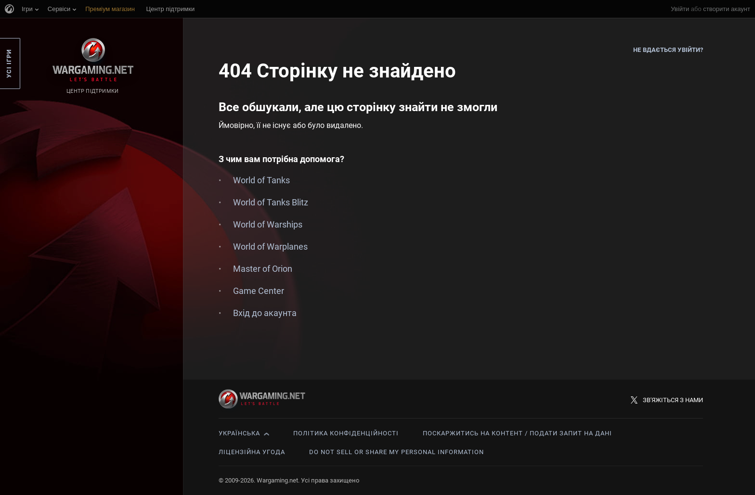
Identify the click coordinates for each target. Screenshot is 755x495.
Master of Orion (262, 269)
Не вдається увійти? (668, 49)
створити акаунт (726, 9)
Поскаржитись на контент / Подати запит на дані (517, 433)
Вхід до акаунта (265, 313)
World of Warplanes (270, 246)
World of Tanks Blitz (270, 202)
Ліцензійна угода (252, 452)
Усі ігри (9, 63)
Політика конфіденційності (346, 433)
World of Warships (267, 224)
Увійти (680, 9)
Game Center (258, 291)
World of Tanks (261, 180)
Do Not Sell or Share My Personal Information (396, 452)
